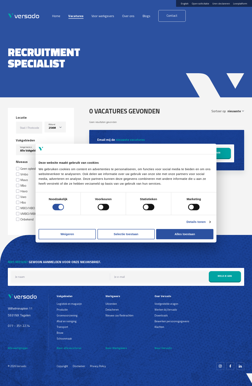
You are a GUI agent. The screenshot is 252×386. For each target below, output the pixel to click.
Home (56, 15)
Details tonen (196, 222)
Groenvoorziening (67, 315)
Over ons (128, 15)
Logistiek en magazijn (69, 304)
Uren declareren (221, 3)
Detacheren (112, 310)
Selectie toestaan (126, 234)
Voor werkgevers (102, 15)
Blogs (146, 15)
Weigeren (67, 234)
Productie (62, 310)
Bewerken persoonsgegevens (172, 321)
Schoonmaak (64, 339)
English (184, 3)
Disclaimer (79, 366)
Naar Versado (163, 348)
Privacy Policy (98, 366)
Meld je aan (225, 276)
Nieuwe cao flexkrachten (119, 315)
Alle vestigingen (18, 348)
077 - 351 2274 (19, 325)
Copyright (62, 366)
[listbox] (55, 127)
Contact (172, 15)
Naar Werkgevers (116, 348)
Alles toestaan (185, 234)
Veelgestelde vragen (166, 304)
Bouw (60, 333)
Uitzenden (111, 304)
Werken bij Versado (166, 310)
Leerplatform (240, 3)
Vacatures (75, 15)
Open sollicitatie (200, 3)
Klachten (159, 327)
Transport (62, 327)
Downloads (161, 315)
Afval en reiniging (67, 321)
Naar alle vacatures (69, 348)
